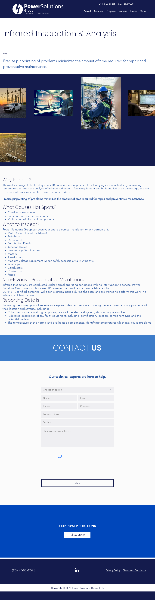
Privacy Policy (113, 570)
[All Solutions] (77, 535)
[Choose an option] (77, 390)
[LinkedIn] (77, 570)
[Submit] (77, 483)
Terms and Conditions (134, 570)
